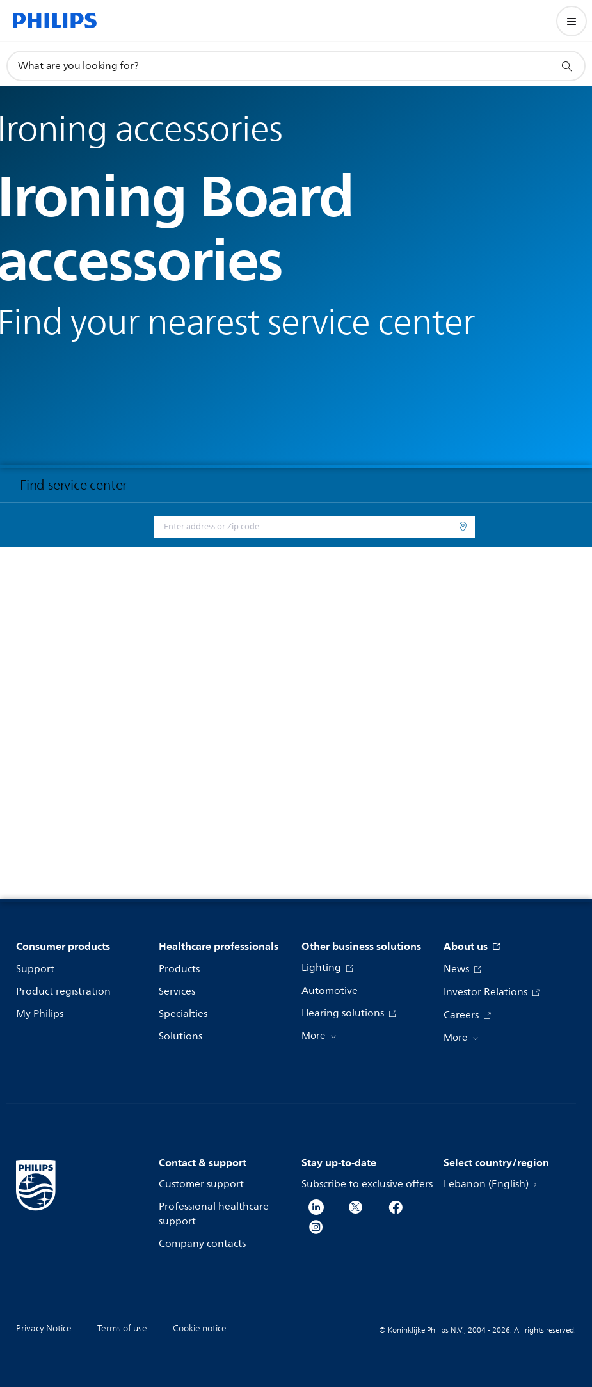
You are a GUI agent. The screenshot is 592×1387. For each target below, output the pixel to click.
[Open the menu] (571, 21)
